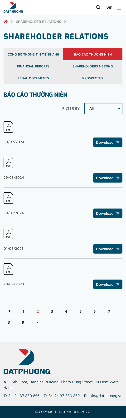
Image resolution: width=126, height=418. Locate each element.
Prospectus (92, 78)
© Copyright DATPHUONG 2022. (63, 412)
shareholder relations (38, 22)
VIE (109, 7)
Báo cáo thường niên (93, 54)
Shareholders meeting (93, 66)
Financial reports (33, 66)
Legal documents (33, 78)
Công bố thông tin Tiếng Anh (33, 54)
